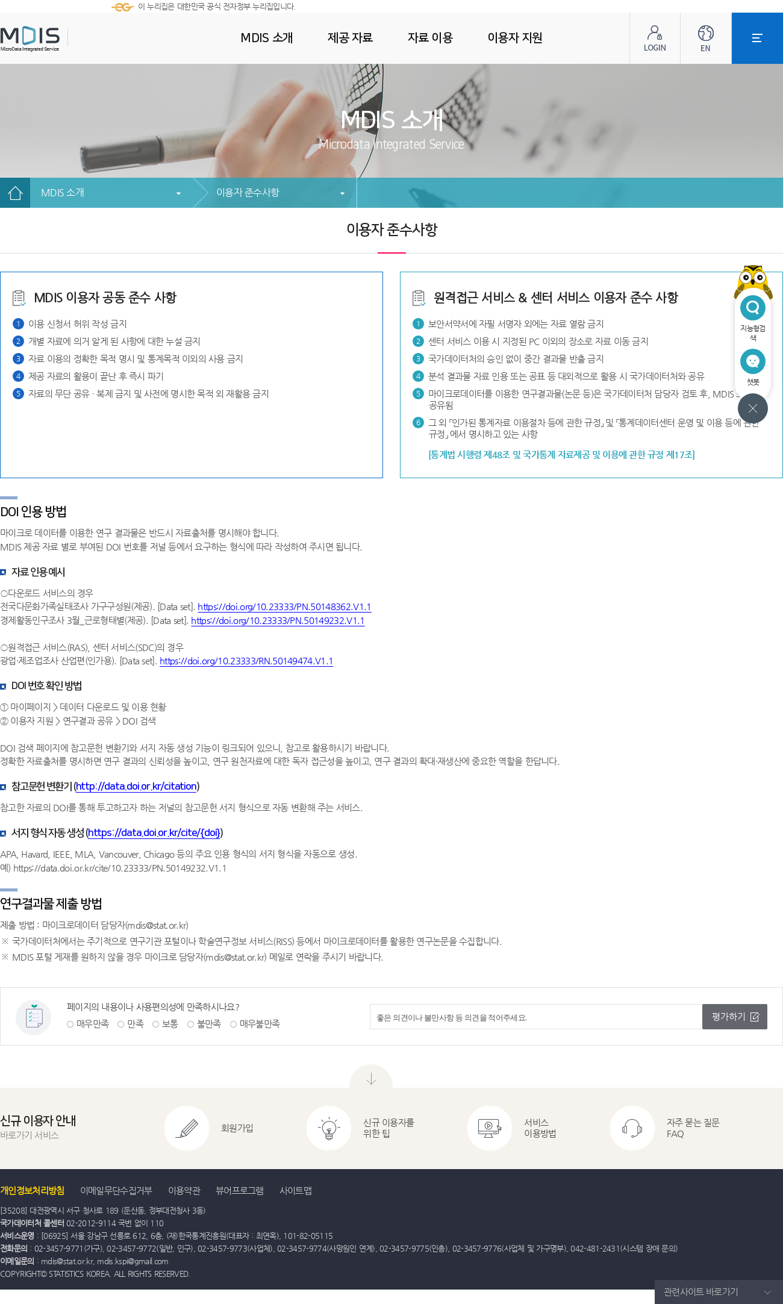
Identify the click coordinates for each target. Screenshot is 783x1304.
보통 (170, 1024)
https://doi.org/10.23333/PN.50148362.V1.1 (284, 606)
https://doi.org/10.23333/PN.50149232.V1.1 (277, 620)
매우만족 (92, 1024)
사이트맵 (295, 1190)
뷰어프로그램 (240, 1190)
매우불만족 (260, 1024)
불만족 (209, 1024)
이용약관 (184, 1190)
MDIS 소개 (62, 192)
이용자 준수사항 (247, 192)
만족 (135, 1024)
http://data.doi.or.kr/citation (136, 786)
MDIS (60, 39)
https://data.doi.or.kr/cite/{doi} (154, 833)
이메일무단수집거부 (116, 1190)
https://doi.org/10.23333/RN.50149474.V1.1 (246, 660)
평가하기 (729, 1016)
